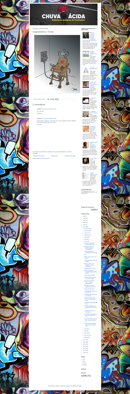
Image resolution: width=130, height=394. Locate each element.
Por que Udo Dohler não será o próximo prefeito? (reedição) (93, 84)
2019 (84, 224)
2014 (84, 346)
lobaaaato (68, 386)
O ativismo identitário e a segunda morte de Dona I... (90, 307)
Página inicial (54, 155)
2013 (84, 348)
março (86, 333)
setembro (86, 235)
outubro (86, 233)
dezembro (86, 228)
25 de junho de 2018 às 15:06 (49, 118)
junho (85, 241)
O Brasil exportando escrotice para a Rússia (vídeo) (90, 272)
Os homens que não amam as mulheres (90, 295)
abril (85, 331)
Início (84, 359)
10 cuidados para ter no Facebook (89, 311)
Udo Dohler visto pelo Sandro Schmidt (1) (89, 244)
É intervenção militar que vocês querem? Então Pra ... (90, 325)
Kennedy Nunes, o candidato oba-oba (93, 53)
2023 (84, 220)
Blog (84, 361)
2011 (84, 352)
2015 (84, 344)
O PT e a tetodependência (93, 69)
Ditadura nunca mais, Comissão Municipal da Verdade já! (93, 145)
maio (85, 329)
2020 (84, 222)
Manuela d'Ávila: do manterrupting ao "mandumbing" (89, 248)
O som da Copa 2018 (89, 289)
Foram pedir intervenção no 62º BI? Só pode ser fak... (90, 315)
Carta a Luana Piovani (93, 159)
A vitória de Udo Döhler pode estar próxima (93, 128)
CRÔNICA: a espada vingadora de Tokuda (90, 286)
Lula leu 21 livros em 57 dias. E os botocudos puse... (89, 299)
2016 (84, 342)
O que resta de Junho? (89, 275)
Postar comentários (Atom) (43, 158)
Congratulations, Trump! (90, 268)
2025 (84, 216)
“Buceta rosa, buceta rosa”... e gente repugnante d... (89, 282)
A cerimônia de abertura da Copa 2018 (90, 291)
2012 (84, 350)
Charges (85, 364)
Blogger (80, 386)
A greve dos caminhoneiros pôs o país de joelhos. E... (90, 320)
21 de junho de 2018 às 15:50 (49, 109)
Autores (84, 363)
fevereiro (86, 335)
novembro (86, 230)
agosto (86, 237)
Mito (85, 254)
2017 (84, 340)
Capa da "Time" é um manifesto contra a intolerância (89, 265)
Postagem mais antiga (70, 155)
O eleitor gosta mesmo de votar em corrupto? (90, 278)
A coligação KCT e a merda (93, 112)
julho (85, 239)
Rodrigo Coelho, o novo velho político (93, 174)
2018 (84, 226)
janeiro (86, 337)
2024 (84, 218)
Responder (39, 113)
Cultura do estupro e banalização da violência (90, 252)
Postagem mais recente (38, 155)
